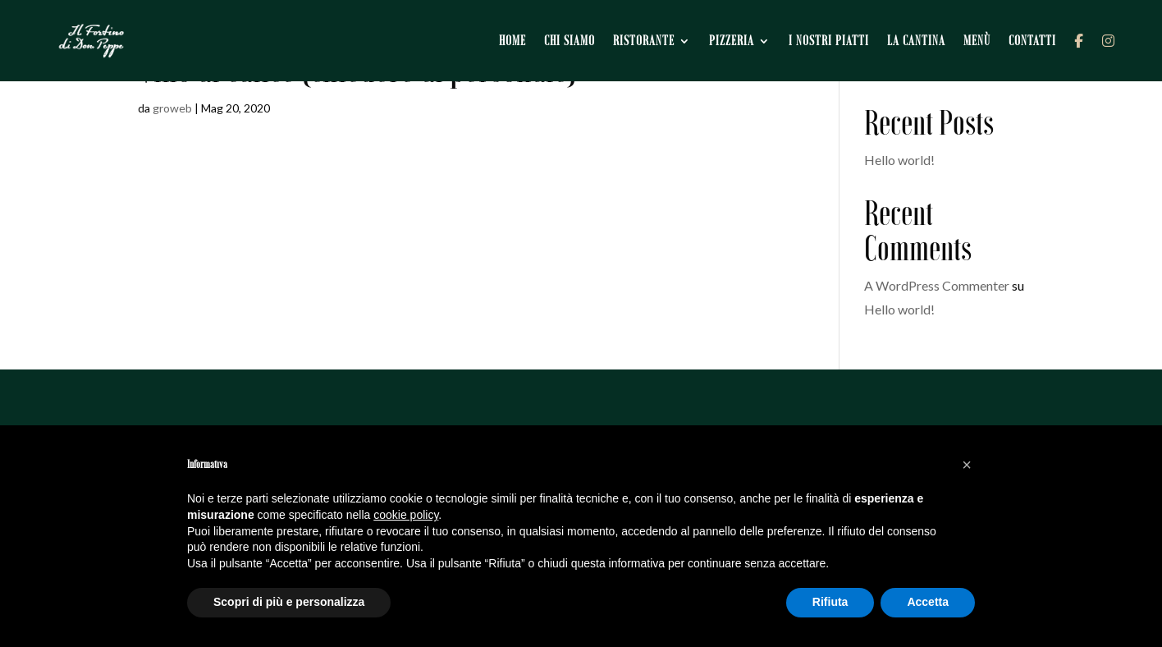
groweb (172, 108)
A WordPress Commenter (936, 285)
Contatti (1032, 41)
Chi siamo (569, 41)
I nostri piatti (829, 41)
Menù (976, 41)
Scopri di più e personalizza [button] (288, 601)
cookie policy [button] (405, 514)
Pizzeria (731, 41)
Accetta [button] (928, 601)
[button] (967, 465)
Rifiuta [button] (830, 601)
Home (512, 41)
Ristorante (644, 41)
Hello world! (899, 159)
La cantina (916, 41)
